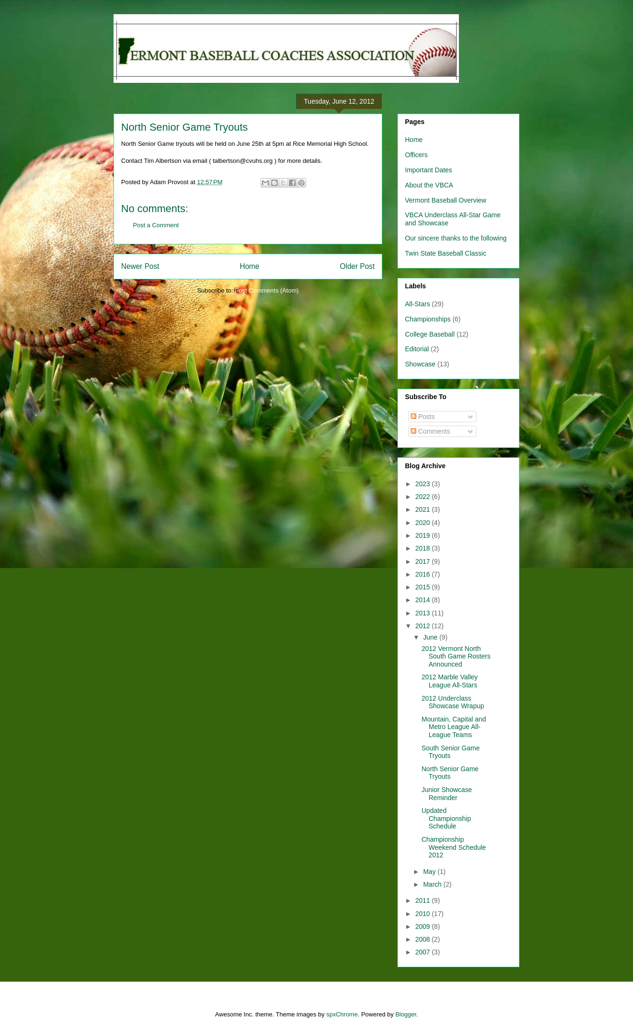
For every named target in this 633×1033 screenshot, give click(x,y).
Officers (416, 155)
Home (250, 266)
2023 (423, 484)
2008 (423, 939)
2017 (423, 561)
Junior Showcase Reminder (447, 793)
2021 (423, 509)
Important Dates (428, 170)
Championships (428, 319)
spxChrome (342, 1014)
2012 (423, 626)
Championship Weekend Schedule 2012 (454, 847)
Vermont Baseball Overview (445, 200)
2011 (423, 900)
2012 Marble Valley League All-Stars (450, 681)
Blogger (406, 1014)
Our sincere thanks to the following (456, 238)
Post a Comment (156, 225)
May (430, 871)
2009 (423, 926)
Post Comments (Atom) (267, 290)
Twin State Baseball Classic (445, 253)
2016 (423, 574)
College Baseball (430, 334)
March (433, 884)
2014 (423, 600)
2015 (423, 587)
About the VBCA (429, 185)
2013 (423, 613)
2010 (423, 913)
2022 (423, 496)
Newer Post (140, 266)
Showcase (420, 364)
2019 (423, 535)
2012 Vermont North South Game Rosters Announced (456, 656)
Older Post (357, 266)
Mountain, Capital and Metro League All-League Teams (454, 727)
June (431, 637)
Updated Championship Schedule (446, 818)
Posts (423, 416)
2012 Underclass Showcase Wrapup (453, 702)
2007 (423, 952)
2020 (423, 522)
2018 (423, 548)
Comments (430, 431)
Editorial (417, 349)
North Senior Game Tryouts (184, 127)
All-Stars (417, 304)
